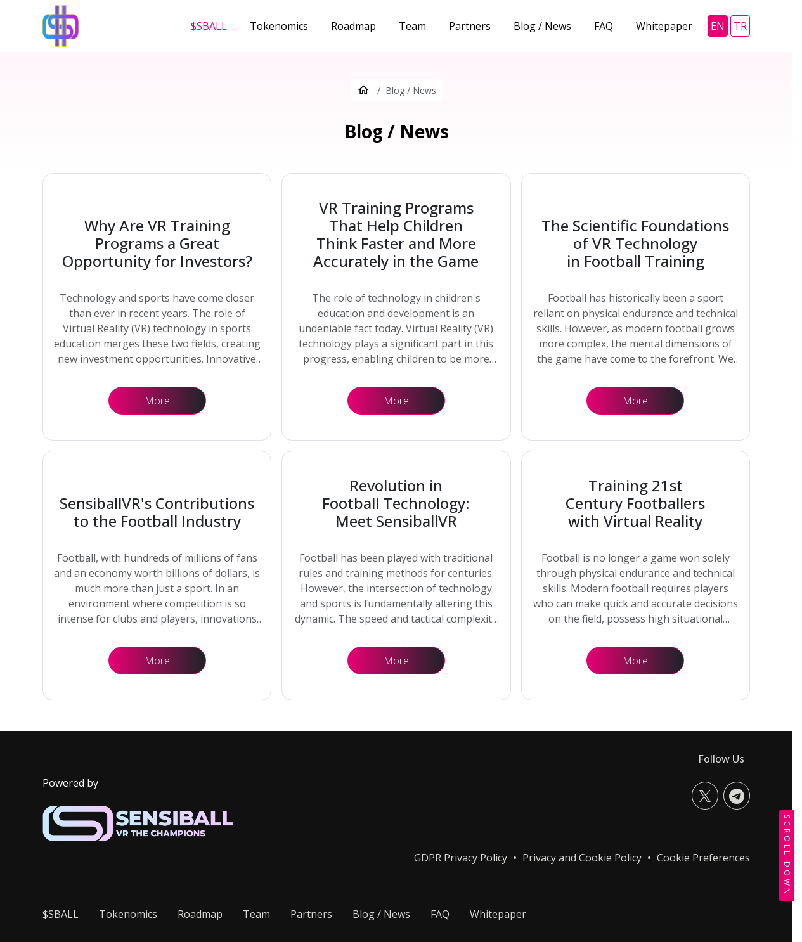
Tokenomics (128, 914)
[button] (703, 857)
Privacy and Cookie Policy (582, 858)
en (718, 26)
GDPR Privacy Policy (460, 858)
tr (740, 26)
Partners (311, 914)
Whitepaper (498, 914)
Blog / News (381, 914)
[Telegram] (736, 796)
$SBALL (60, 914)
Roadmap (200, 914)
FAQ (440, 914)
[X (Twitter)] (705, 796)
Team (256, 914)
